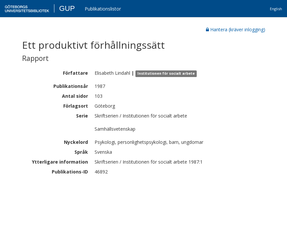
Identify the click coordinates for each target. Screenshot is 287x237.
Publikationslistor (103, 9)
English (276, 8)
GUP (67, 8)
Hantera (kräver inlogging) (235, 29)
